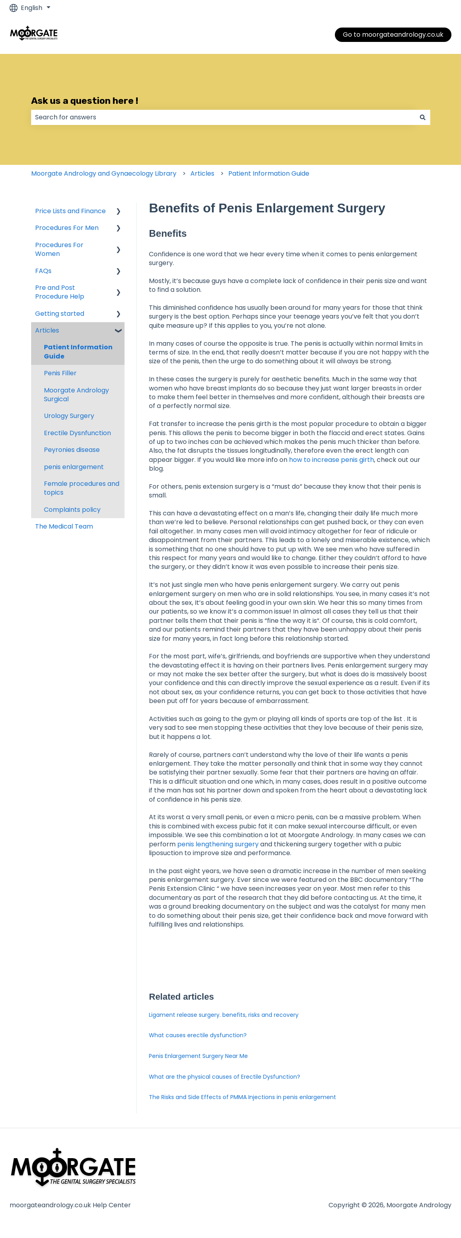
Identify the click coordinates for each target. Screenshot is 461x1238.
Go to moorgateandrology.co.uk (393, 34)
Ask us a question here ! (84, 100)
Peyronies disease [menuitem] (72, 449)
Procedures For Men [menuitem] (67, 227)
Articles (202, 173)
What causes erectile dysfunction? (198, 1035)
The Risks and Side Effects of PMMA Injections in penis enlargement (242, 1097)
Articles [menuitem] (47, 330)
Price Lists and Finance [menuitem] (70, 211)
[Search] (422, 117)
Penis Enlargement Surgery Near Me (198, 1056)
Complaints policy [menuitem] (72, 509)
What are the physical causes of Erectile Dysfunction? (224, 1077)
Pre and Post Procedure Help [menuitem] (59, 292)
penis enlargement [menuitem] (74, 466)
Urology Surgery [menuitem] (69, 415)
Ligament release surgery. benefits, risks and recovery (224, 1015)
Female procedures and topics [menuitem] (81, 488)
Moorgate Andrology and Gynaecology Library (103, 173)
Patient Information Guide (268, 173)
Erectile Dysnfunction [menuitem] (77, 433)
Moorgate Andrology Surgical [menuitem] (76, 395)
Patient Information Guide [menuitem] (78, 352)
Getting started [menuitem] (59, 313)
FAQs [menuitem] (43, 270)
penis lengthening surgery (218, 844)
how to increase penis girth (331, 459)
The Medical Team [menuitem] (64, 526)
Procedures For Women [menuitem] (59, 249)
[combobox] (223, 117)
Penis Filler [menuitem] (60, 373)
